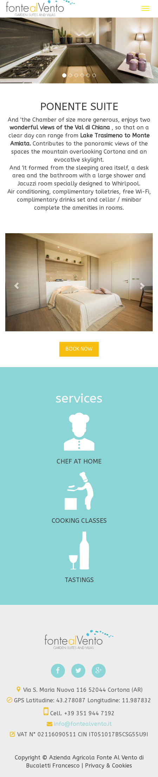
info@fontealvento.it (83, 724)
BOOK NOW (79, 349)
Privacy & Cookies (108, 765)
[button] (16, 282)
